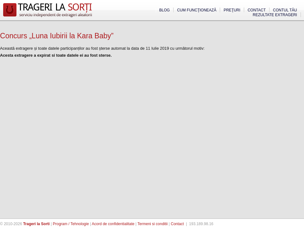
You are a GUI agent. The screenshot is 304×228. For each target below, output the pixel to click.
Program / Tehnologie (71, 224)
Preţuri (232, 10)
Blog (164, 10)
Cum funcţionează (196, 10)
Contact (257, 10)
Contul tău (285, 10)
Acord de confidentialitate (113, 224)
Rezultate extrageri (275, 15)
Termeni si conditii (152, 224)
